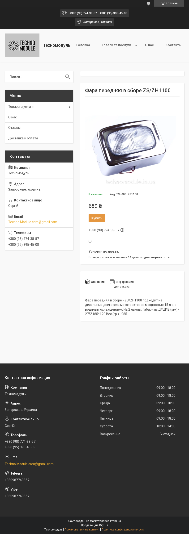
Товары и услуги (21, 106)
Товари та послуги (116, 45)
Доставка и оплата (23, 138)
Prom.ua (115, 521)
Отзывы (14, 127)
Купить (97, 218)
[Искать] (67, 77)
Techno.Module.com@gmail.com (32, 222)
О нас (149, 45)
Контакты (173, 45)
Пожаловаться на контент (81, 529)
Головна (83, 45)
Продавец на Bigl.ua (94, 525)
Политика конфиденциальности (123, 529)
